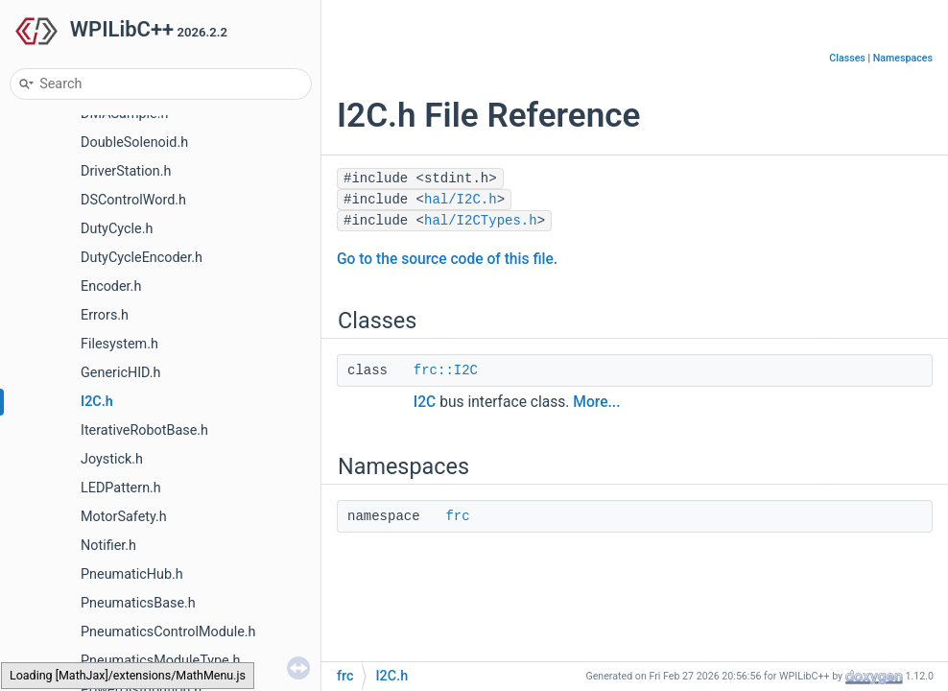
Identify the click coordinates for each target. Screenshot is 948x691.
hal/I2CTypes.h (480, 220)
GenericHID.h (121, 373)
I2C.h (97, 401)
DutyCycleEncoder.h (141, 258)
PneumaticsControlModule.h (168, 632)
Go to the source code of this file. (447, 259)
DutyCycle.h (117, 229)
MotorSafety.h (124, 517)
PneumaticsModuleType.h (160, 661)
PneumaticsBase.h (138, 603)
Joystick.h (112, 459)
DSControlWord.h (133, 200)
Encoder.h (111, 286)
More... (596, 402)
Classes (847, 58)
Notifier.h (108, 545)
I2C (425, 402)
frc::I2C (446, 370)
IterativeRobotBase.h (144, 430)
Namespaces (903, 58)
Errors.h (105, 315)
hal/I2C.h (460, 199)
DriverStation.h (126, 171)
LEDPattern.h (121, 488)
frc (457, 516)
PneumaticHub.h (132, 574)
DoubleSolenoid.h (134, 142)
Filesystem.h (119, 344)
